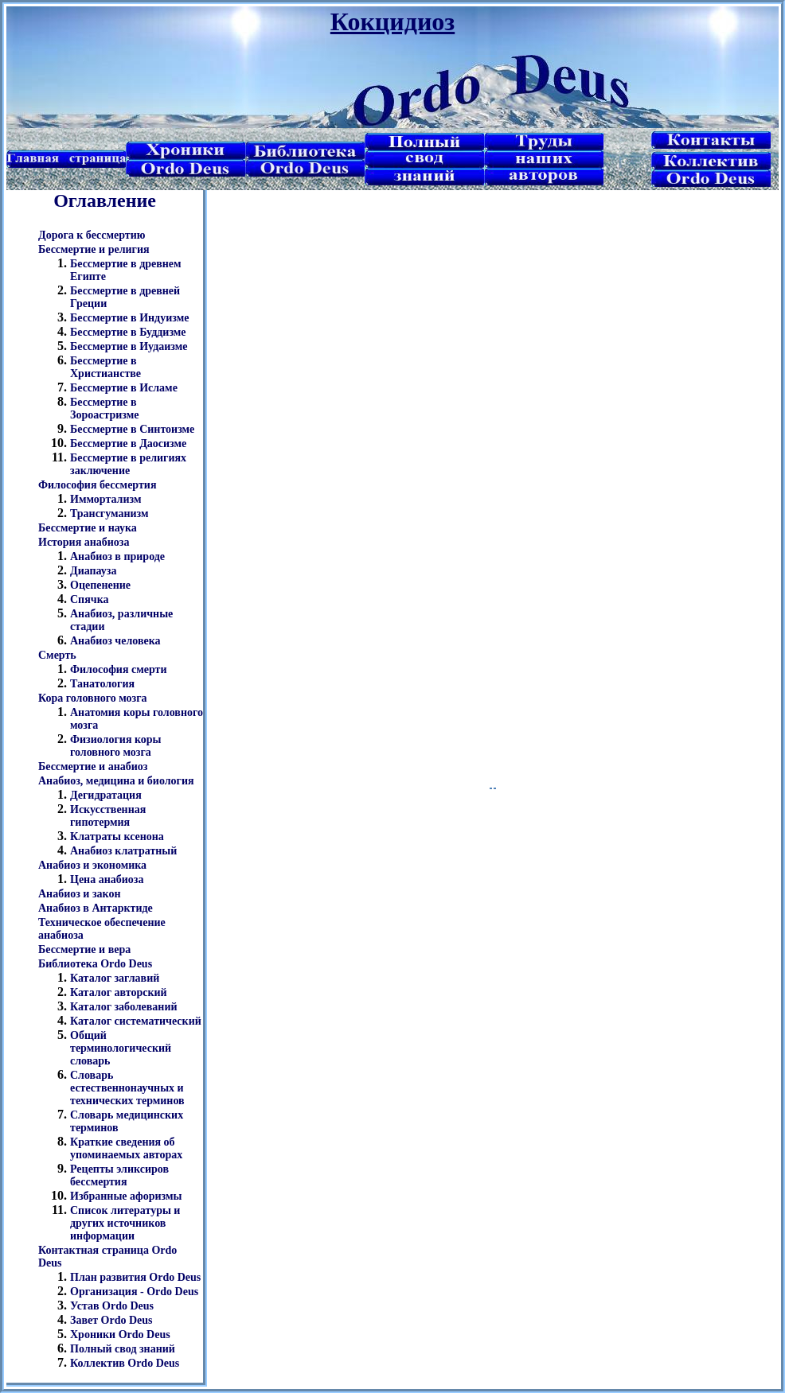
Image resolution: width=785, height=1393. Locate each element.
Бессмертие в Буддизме (128, 332)
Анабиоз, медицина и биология (116, 781)
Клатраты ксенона (117, 836)
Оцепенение (100, 585)
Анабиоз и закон (79, 894)
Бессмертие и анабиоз (92, 766)
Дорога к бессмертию (91, 235)
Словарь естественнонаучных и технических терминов (127, 1088)
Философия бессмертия (97, 485)
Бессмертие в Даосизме (128, 443)
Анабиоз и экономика (92, 865)
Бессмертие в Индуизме (129, 318)
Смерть (57, 655)
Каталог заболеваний (124, 1007)
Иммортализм (105, 499)
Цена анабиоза (106, 879)
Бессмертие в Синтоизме (132, 429)
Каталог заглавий (114, 978)
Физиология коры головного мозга (116, 745)
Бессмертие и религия (94, 249)
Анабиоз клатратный (123, 851)
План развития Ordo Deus (135, 1277)
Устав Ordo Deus (112, 1306)
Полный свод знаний (122, 1349)
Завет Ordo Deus (111, 1320)
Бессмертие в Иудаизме (128, 346)
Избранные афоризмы (126, 1196)
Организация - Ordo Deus (134, 1292)
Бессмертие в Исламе (124, 388)
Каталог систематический (135, 1021)
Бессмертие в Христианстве (105, 367)
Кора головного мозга (92, 698)
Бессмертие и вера (84, 949)
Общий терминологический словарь (120, 1048)
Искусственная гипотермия (108, 816)
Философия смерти (118, 669)
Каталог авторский (118, 992)
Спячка (89, 599)
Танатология (102, 684)
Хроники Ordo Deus (120, 1334)
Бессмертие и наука (87, 528)
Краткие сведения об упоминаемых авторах (126, 1148)
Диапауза (93, 571)
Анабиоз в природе (117, 556)
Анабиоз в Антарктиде (95, 908)
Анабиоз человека (115, 641)
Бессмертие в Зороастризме (104, 408)
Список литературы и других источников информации (125, 1223)
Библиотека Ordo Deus (95, 964)
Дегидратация (106, 795)
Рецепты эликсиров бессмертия (119, 1175)
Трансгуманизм (109, 513)
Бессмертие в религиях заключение (128, 464)
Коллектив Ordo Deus (124, 1363)
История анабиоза (83, 542)
